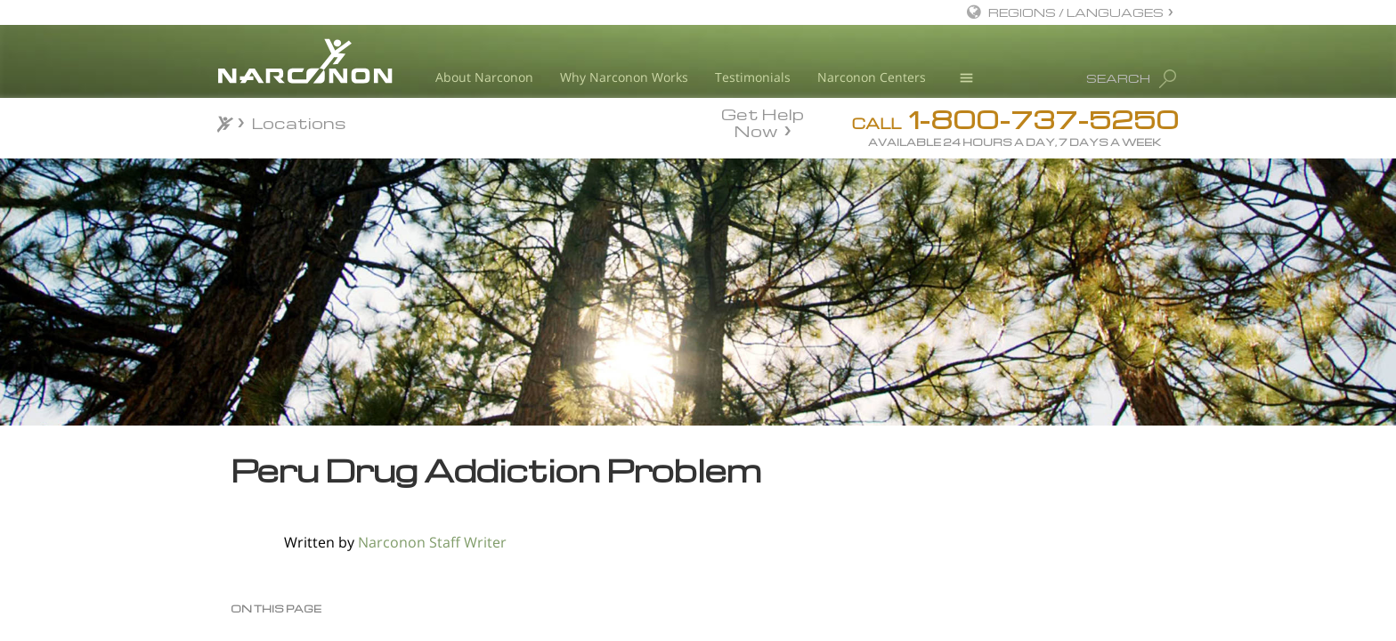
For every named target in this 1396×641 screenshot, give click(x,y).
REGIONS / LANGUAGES (1076, 12)
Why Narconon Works (624, 77)
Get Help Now (762, 121)
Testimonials (753, 77)
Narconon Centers (871, 77)
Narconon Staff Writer (432, 542)
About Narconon (484, 77)
